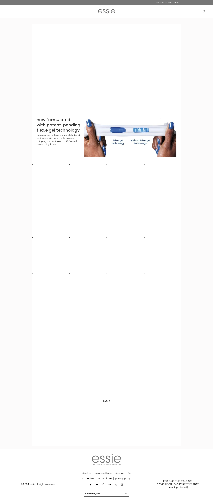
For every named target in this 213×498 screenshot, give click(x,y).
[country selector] (106, 493)
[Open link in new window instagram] (122, 484)
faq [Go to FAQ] (129, 473)
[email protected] (178, 487)
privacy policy (123, 478)
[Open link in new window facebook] (91, 484)
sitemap (119, 473)
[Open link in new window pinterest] (103, 484)
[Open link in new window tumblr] (116, 484)
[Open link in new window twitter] (97, 484)
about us (86, 473)
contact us (88, 478)
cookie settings (103, 473)
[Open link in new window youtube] (110, 484)
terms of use (105, 478)
